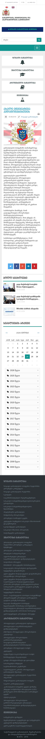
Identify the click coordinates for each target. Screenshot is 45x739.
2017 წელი (13, 419)
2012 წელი (13, 445)
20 (8, 357)
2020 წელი (13, 403)
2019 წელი (13, 408)
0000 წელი (13, 467)
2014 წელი (13, 435)
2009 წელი (13, 462)
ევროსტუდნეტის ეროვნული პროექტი (19, 614)
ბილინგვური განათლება (14, 533)
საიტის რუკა (31, 2)
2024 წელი (13, 381)
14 (13, 352)
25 (32, 357)
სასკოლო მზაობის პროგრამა (16, 530)
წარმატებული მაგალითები (15, 657)
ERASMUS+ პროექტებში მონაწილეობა (19, 565)
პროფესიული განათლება (22, 86)
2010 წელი (13, 456)
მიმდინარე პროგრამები (14, 515)
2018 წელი (13, 413)
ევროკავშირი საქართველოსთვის (18, 726)
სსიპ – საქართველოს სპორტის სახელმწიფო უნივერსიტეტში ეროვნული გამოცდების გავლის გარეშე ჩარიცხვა (22, 598)
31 (27, 361)
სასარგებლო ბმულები (11, 2)
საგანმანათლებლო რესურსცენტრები (20, 498)
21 (13, 357)
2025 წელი (13, 376)
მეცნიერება (22, 98)
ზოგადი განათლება (22, 61)
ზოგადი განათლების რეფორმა (17, 492)
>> (38, 333)
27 (8, 361)
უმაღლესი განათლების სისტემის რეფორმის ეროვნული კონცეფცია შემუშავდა (18, 544)
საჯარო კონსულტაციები (14, 684)
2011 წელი (13, 451)
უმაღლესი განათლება (22, 73)
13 (8, 352)
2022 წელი (13, 392)
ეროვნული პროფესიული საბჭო (17, 648)
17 (27, 352)
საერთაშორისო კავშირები (15, 666)
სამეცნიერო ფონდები (13, 717)
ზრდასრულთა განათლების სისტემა (19, 681)
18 (32, 352)
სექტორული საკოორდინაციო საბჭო (19, 654)
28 (13, 361)
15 (18, 352)
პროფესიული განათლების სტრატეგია (20, 623)
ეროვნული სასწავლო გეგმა (15, 518)
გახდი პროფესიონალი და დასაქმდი (19, 660)
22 (18, 357)
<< (7, 333)
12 (37, 348)
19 (37, 352)
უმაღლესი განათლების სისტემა (17, 550)
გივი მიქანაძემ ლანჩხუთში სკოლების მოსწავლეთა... (28, 297)
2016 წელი (13, 424)
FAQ (22, 2)
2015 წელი (13, 429)
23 (23, 357)
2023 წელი (13, 387)
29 (8, 344)
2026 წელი (13, 370)
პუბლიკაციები (10, 697)
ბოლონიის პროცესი (12, 562)
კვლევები (8, 651)
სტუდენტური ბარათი (12, 592)
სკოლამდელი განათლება (15, 527)
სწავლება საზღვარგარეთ (14, 553)
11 (32, 348)
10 (27, 348)
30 (13, 344)
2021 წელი (13, 397)
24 (27, 357)
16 (23, 352)
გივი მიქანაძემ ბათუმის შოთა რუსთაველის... (26, 285)
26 (37, 357)
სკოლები (7, 495)
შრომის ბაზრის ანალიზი (27, 309)
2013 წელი (13, 440)
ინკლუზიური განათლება (14, 512)
